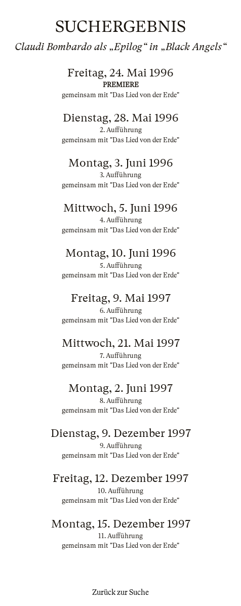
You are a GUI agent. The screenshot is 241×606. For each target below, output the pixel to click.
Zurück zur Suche (120, 592)
